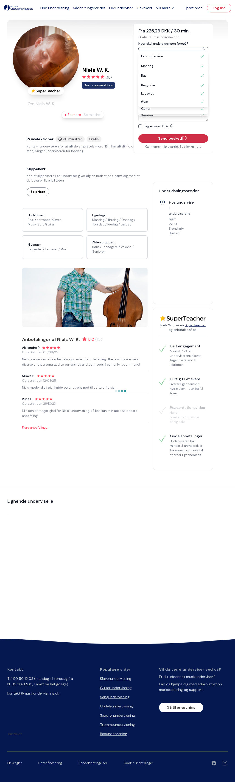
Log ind (219, 8)
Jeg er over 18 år (159, 126)
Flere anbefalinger (35, 427)
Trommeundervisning (117, 724)
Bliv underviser (121, 8)
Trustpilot (14, 734)
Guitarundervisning (116, 687)
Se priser (38, 192)
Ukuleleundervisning (116, 706)
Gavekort (144, 8)
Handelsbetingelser (92, 763)
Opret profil (193, 8)
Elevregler (14, 763)
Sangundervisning (114, 697)
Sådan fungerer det (89, 8)
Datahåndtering (50, 763)
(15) (109, 77)
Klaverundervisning (115, 678)
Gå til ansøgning (181, 707)
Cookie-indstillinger (138, 763)
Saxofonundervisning (117, 715)
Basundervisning (113, 733)
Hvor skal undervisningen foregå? (163, 43)
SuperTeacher (195, 325)
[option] (173, 56)
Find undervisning (54, 8)
